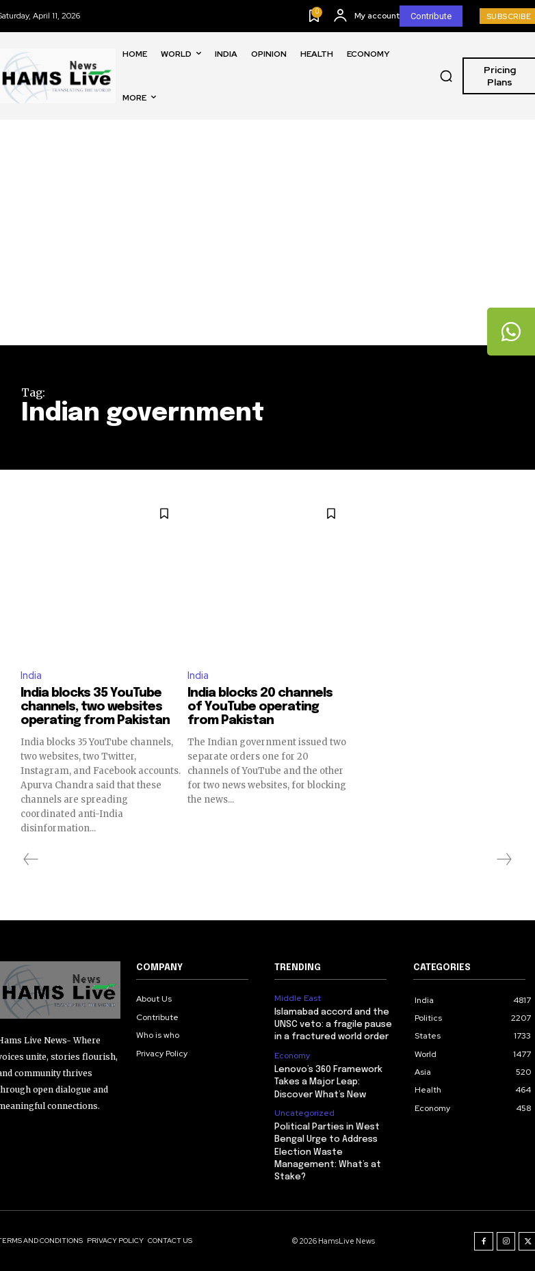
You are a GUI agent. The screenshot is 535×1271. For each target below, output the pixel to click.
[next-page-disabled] (503, 859)
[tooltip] (511, 332)
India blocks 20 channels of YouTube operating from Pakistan (259, 707)
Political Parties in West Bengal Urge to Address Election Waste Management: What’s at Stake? (327, 1152)
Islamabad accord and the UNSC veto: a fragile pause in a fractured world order (333, 1024)
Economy (292, 1055)
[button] (446, 75)
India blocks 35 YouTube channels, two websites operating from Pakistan (95, 707)
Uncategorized (304, 1112)
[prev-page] (31, 859)
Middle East (297, 998)
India (31, 676)
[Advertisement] (267, 242)
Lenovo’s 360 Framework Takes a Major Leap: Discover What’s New (328, 1082)
